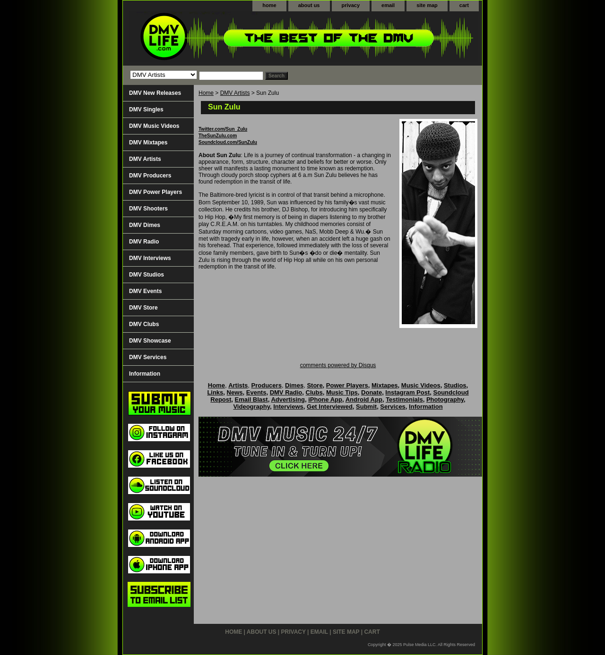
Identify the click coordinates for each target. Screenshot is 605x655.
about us (309, 5)
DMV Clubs (144, 324)
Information (144, 373)
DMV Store (143, 307)
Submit (366, 406)
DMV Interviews (150, 258)
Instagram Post (407, 392)
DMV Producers (150, 175)
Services (393, 406)
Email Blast (251, 399)
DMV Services (147, 357)
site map (427, 5)
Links (215, 392)
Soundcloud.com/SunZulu (228, 142)
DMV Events (145, 291)
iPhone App (325, 399)
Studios (455, 385)
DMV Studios (146, 274)
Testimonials (404, 399)
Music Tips (342, 392)
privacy (351, 5)
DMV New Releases (155, 93)
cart (464, 5)
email (388, 5)
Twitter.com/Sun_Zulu (223, 129)
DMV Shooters (148, 208)
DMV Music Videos (154, 126)
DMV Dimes (144, 225)
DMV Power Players (155, 192)
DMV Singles (146, 109)
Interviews (288, 406)
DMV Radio (144, 241)
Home (206, 93)
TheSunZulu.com (218, 135)
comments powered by (338, 365)
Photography (445, 399)
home (269, 5)
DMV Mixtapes (148, 142)
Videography (251, 406)
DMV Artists (235, 93)
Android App (364, 399)
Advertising (288, 399)
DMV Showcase (150, 340)
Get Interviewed (330, 406)
